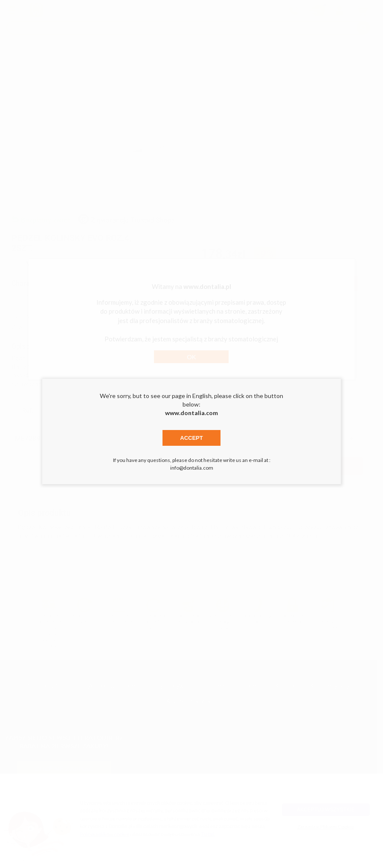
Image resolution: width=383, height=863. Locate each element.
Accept (191, 438)
